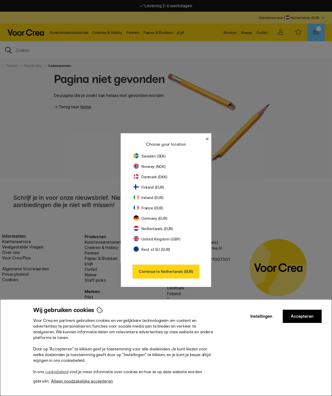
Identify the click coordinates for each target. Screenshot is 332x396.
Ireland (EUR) (149, 197)
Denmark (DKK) (151, 177)
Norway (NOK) (150, 166)
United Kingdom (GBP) (157, 239)
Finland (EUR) (149, 187)
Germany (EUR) (151, 218)
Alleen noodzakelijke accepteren (82, 381)
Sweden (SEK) (150, 156)
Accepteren (302, 316)
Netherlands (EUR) (153, 229)
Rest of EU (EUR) (152, 249)
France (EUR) (148, 208)
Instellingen (261, 316)
